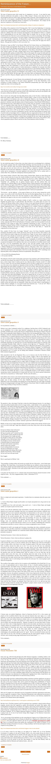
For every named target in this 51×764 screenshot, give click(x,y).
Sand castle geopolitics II (10, 322)
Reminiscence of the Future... (16, 4)
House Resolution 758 (9, 651)
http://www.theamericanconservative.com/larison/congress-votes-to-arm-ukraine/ (20, 728)
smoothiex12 (5, 758)
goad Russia (4, 720)
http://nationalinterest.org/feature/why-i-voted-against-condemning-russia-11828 (20, 700)
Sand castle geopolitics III (10, 160)
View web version (25, 754)
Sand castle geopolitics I (9, 491)
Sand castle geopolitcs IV (10, 11)
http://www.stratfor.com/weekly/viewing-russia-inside (13, 87)
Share (3, 155)
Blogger (28, 762)
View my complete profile (5, 759)
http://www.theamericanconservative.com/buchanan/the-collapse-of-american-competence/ (22, 25)
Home (25, 751)
